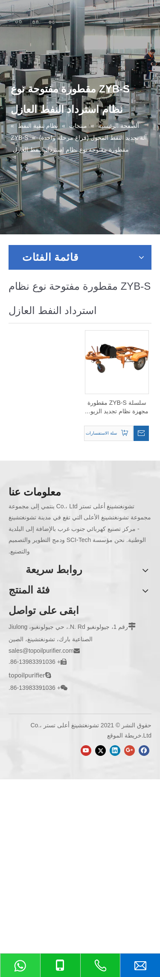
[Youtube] (86, 750)
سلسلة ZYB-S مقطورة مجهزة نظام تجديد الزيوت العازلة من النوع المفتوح (116, 407)
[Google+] (129, 750)
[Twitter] (100, 750)
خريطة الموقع (124, 735)
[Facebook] (144, 750)
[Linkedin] (115, 750)
